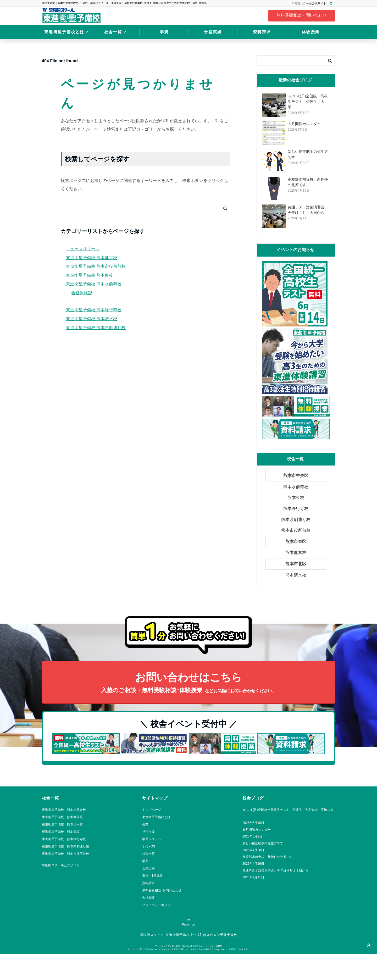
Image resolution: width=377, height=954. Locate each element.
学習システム (151, 839)
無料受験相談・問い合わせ (301, 15)
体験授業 (311, 32)
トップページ (151, 810)
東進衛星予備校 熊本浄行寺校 (93, 310)
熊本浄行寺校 (295, 508)
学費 (164, 32)
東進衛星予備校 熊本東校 (89, 275)
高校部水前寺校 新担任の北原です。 (269, 857)
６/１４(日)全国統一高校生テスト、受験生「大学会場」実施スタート (287, 813)
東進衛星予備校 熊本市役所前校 (96, 266)
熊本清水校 (295, 575)
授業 (145, 824)
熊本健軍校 (295, 552)
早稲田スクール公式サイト (314, 3)
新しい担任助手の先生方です (262, 843)
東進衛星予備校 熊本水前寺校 (93, 284)
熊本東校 (295, 497)
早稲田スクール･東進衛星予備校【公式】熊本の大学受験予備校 (188, 935)
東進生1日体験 (152, 876)
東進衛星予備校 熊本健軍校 (91, 258)
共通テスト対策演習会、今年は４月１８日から (275, 870)
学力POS (148, 846)
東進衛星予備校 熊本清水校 (91, 319)
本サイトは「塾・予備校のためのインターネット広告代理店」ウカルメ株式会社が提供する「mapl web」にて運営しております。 (188, 949)
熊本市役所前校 (296, 530)
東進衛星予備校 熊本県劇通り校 (96, 327)
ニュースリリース (82, 249)
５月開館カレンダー (256, 829)
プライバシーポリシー (158, 905)
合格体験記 (81, 293)
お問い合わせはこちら (188, 683)
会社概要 (148, 898)
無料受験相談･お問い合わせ (161, 890)
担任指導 (148, 832)
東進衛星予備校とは (64, 32)
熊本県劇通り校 (296, 519)
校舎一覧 (113, 32)
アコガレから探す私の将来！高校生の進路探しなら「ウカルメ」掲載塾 (188, 946)
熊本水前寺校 (295, 487)
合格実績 (213, 32)
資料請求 (262, 32)
